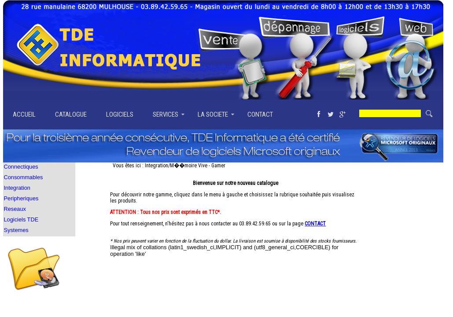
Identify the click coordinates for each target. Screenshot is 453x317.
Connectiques (21, 166)
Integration (17, 187)
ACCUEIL (24, 114)
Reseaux (15, 209)
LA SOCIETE (213, 114)
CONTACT (260, 114)
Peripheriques (21, 198)
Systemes (16, 230)
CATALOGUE (71, 114)
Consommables (23, 177)
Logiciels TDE (21, 219)
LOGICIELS (119, 114)
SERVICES (165, 114)
